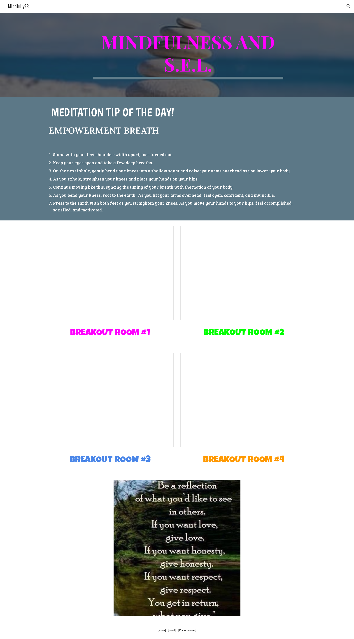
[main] (188, 54)
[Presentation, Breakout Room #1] (110, 273)
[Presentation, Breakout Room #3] (110, 400)
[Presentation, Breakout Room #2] (243, 273)
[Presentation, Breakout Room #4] (243, 400)
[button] (348, 6)
